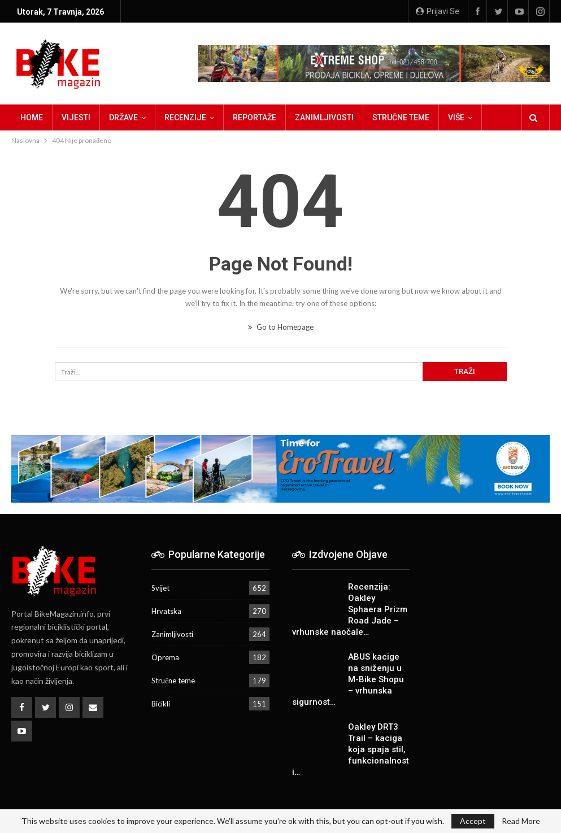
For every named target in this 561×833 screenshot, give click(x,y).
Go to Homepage (281, 327)
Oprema (165, 657)
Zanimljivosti (324, 117)
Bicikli (160, 703)
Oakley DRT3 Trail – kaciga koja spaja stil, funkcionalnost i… (350, 749)
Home (31, 117)
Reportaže (254, 117)
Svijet (160, 587)
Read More (521, 821)
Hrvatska (166, 611)
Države (123, 117)
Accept (473, 821)
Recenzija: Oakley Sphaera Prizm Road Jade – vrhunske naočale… (349, 609)
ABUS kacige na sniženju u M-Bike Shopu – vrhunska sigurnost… (348, 679)
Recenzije (185, 117)
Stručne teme (400, 117)
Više (456, 117)
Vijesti (76, 117)
